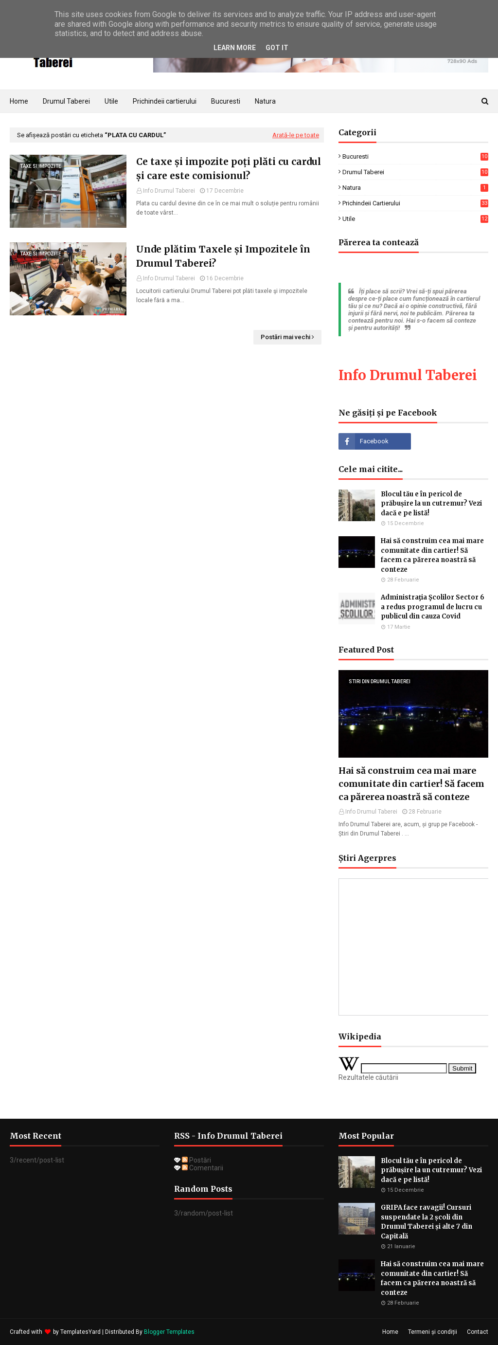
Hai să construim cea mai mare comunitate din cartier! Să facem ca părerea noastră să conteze (432, 555)
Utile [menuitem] (111, 101)
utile (415, 218)
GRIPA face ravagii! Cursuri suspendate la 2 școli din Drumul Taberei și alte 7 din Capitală (426, 1221)
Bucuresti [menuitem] (225, 101)
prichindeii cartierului (415, 203)
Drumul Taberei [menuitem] (66, 101)
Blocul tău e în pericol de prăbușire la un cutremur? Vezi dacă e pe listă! (431, 503)
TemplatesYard (80, 1331)
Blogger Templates (169, 1331)
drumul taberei (415, 172)
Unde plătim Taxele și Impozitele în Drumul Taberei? (223, 256)
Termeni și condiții (432, 1331)
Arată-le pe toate (295, 135)
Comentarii (202, 1168)
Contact (477, 1331)
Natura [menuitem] (265, 101)
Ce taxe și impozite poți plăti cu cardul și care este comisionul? (228, 169)
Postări (196, 1160)
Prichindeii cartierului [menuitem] (164, 101)
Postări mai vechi (285, 337)
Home (390, 1331)
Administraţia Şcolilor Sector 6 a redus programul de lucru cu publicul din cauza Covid (432, 606)
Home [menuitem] (19, 101)
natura (415, 187)
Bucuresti (415, 156)
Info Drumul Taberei (169, 190)
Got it (277, 48)
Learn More (234, 48)
